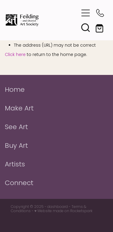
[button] (85, 13)
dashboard (57, 207)
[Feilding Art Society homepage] (42, 20)
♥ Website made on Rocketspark (63, 211)
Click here (15, 54)
